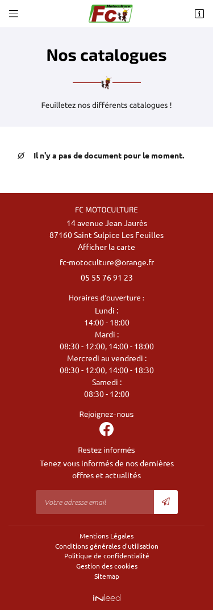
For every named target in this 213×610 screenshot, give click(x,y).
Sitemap (106, 576)
